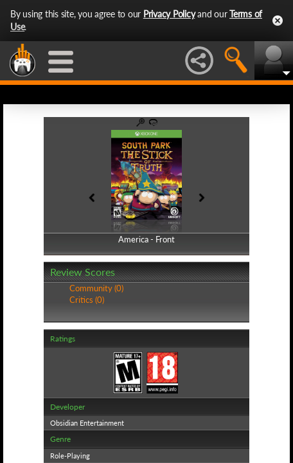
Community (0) (96, 288)
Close (277, 20)
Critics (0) (86, 300)
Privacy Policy (169, 13)
